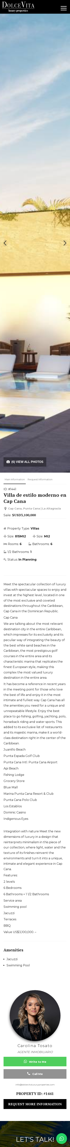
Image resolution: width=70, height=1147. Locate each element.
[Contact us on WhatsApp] (61, 1138)
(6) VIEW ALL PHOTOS (25, 461)
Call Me (35, 1074)
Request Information (40, 479)
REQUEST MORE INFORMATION (35, 1104)
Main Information (15, 479)
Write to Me (35, 1062)
